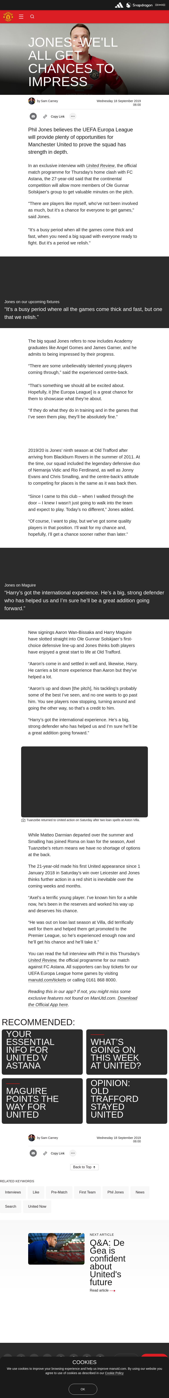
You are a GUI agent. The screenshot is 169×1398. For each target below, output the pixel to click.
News (140, 1192)
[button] (21, 16)
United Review (42, 960)
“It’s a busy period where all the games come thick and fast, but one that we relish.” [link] (83, 313)
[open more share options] (72, 116)
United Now (37, 1206)
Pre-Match (59, 1192)
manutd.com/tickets (47, 979)
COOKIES (84, 1362)
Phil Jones (116, 1192)
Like (36, 1192)
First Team (87, 1192)
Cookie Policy (114, 1373)
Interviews (13, 1192)
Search (10, 1206)
